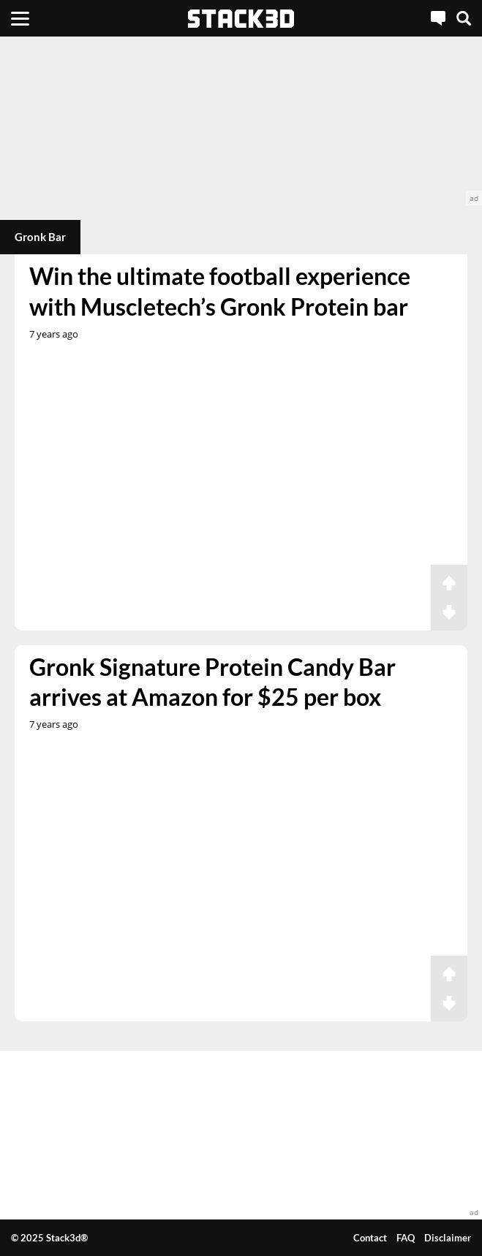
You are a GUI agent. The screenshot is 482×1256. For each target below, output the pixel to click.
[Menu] (20, 18)
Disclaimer (447, 1238)
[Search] (463, 18)
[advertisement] (241, 121)
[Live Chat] (438, 18)
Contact (370, 1238)
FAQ (405, 1238)
